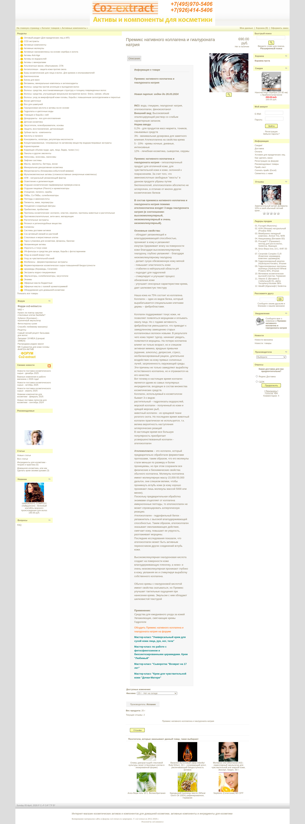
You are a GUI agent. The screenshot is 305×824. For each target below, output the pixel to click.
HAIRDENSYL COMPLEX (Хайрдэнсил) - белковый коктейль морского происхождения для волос (34, 507)
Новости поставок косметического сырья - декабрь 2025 (34, 372)
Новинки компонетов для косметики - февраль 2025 (30, 395)
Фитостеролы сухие (27, 323)
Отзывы (259, 182)
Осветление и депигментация (38, 181)
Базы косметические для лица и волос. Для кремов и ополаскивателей (59, 73)
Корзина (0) (262, 28)
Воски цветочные (32, 101)
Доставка (259, 148)
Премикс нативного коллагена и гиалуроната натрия (188, 721)
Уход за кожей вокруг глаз (36, 255)
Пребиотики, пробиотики (36, 209)
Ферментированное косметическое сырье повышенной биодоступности (59, 265)
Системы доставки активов (37, 230)
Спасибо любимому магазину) (32, 327)
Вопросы (22, 520)
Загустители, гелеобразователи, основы (44, 125)
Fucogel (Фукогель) (267, 226)
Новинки (22, 479)
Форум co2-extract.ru (29, 306)
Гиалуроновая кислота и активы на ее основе (46, 108)
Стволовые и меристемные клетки (41, 237)
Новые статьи (24, 455)
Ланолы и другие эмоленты (37, 153)
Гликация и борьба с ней (36, 115)
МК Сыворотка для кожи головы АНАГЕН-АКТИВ (33, 348)
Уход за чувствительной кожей (39, 258)
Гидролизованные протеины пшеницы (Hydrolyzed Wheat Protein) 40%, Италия (272, 268)
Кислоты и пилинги (33, 136)
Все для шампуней (33, 104)
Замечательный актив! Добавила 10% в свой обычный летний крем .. (271, 208)
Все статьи (22, 459)
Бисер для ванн (31, 80)
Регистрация (271, 131)
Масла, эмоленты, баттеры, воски (41, 164)
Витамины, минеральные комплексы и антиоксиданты (51, 83)
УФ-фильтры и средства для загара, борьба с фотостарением (54, 251)
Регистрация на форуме (267, 161)
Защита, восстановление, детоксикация (43, 129)
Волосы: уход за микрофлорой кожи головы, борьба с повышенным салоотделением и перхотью (72, 97)
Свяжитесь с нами (264, 173)
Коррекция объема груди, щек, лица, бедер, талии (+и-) (51, 150)
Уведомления (262, 313)
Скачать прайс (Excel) (265, 170)
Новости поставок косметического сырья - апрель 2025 (34, 389)
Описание (134, 58)
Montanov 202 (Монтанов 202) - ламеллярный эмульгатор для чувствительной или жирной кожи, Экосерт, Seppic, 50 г (228, 766)
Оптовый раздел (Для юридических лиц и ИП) (46, 38)
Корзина (259, 56)
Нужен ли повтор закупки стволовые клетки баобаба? (31, 314)
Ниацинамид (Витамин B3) (271, 238)
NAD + (21, 309)
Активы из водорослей (35, 59)
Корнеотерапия (31, 146)
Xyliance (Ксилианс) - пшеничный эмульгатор (29, 319)
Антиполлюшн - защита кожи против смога (45, 69)
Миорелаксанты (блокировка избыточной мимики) (49, 171)
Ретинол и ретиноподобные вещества (42, 223)
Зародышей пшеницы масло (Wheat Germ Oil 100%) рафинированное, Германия (187, 795)
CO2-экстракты (31, 41)
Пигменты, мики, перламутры (38, 202)
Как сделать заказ (264, 158)
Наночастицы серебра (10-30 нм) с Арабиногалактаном (271, 93)
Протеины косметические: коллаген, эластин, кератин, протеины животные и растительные (69, 213)
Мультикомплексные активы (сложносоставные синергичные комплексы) (60, 174)
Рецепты (22, 330)
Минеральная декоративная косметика (43, 167)
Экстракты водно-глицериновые (40, 272)
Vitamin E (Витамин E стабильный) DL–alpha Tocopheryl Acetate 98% (269, 280)
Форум (21, 301)
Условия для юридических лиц (270, 155)
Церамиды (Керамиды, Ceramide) (40, 269)
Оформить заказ (279, 28)
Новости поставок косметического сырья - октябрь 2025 (34, 383)
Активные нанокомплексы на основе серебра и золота (51, 52)
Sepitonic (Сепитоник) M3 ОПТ (228, 793)
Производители (263, 352)
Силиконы (29, 227)
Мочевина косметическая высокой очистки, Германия (272, 274)
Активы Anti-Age (32, 55)
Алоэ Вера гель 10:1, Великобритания (146, 793)
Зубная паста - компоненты (37, 132)
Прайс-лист (260, 167)
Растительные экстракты (36, 220)
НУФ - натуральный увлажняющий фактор (45, 178)
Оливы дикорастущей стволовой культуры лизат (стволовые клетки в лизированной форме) (146, 765)
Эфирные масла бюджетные (38, 283)
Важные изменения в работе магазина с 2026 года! (31, 378)
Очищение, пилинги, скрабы (38, 192)
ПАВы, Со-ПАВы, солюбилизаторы (41, 195)
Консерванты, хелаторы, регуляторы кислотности (48, 139)
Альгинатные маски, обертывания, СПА (43, 66)
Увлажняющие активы (35, 244)
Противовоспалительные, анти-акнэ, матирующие (49, 216)
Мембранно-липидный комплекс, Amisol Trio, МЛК (271, 234)
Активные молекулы (34, 48)
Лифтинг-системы (33, 160)
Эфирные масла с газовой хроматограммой (45, 286)
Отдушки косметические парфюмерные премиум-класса (52, 185)
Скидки (259, 68)
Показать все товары (27, 293)
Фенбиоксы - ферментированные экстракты (45, 262)
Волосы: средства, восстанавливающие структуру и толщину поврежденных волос (65, 90)
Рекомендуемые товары (267, 164)
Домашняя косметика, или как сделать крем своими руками (32, 469)
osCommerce (157, 821)
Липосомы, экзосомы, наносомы (40, 157)
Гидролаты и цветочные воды (38, 111)
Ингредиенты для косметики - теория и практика (31, 463)
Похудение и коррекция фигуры (39, 206)
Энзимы (28, 279)
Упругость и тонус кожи (35, 248)
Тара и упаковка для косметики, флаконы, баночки (49, 241)
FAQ (19, 525)
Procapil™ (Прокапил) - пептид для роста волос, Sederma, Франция (270, 243)
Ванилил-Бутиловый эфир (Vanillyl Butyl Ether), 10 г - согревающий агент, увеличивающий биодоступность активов (187, 766)
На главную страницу (28, 28)
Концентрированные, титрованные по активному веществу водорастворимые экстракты (67, 143)
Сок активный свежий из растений (41, 234)
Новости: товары (263, 343)
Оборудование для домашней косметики (44, 290)
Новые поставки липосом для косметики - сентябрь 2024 (31, 401)
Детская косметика (33, 122)
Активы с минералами (35, 62)
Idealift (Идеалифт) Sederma (272, 286)
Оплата (258, 151)
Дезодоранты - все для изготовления (42, 118)
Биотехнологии (31, 76)
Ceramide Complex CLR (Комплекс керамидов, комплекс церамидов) (269, 256)
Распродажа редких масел (31, 344)
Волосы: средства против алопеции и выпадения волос (51, 87)
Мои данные (246, 28)
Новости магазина (264, 340)
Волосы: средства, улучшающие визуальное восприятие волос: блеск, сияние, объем (66, 94)
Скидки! (258, 145)
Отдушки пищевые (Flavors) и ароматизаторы (46, 188)
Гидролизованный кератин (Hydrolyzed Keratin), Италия (272, 262)
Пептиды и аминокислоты (37, 199)
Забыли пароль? (271, 134)
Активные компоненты (74, 28)
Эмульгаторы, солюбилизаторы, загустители (46, 276)
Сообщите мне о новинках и (276, 323)
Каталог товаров (51, 28)
